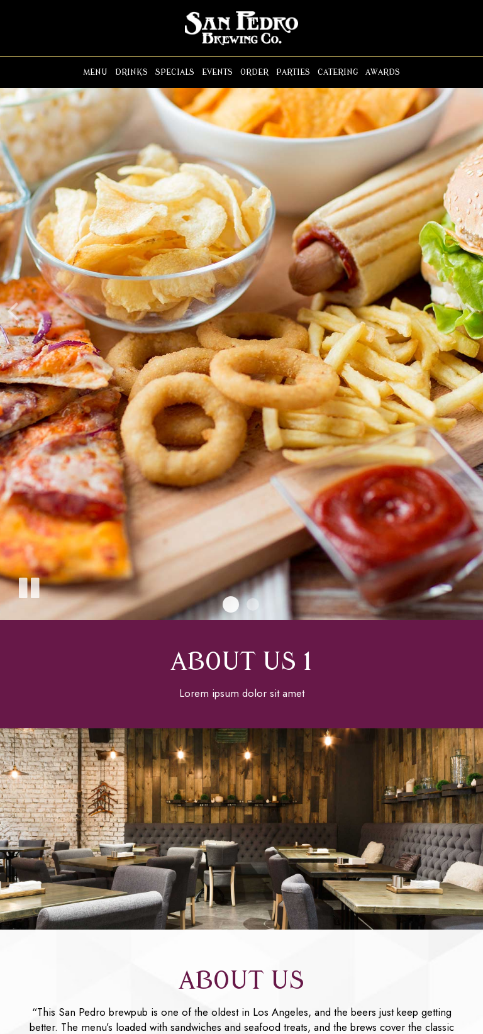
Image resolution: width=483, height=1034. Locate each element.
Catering (338, 72)
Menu (95, 72)
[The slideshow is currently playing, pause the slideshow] (28, 585)
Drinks (131, 72)
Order (254, 72)
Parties (293, 72)
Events (217, 72)
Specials (174, 72)
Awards (382, 72)
